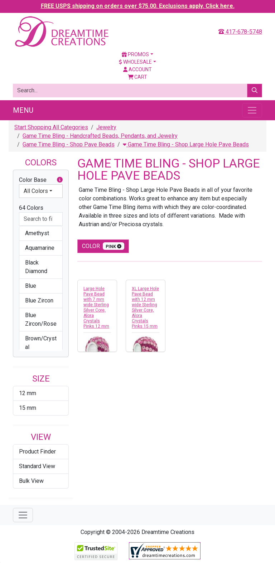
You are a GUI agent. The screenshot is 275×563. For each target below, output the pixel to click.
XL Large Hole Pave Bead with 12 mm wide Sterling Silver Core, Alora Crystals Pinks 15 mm (145, 310)
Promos (135, 54)
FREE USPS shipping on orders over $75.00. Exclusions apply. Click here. (138, 6)
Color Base (41, 180)
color (103, 246)
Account (137, 69)
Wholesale (135, 62)
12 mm (27, 393)
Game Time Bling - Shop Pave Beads (69, 144)
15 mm (27, 407)
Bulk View (31, 480)
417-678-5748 (240, 31)
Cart (138, 77)
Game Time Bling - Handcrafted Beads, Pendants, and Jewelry (100, 135)
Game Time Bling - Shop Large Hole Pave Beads (186, 144)
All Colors (36, 191)
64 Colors (31, 207)
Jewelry (106, 127)
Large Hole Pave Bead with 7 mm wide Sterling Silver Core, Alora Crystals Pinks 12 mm (96, 310)
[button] (60, 180)
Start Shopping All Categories (51, 127)
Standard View (37, 466)
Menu (23, 110)
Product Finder (37, 451)
